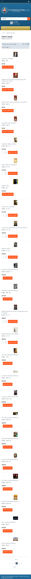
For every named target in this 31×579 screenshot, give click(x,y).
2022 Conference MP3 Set (9, 543)
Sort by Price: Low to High (10, 44)
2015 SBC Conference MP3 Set (10, 417)
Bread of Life (5, 186)
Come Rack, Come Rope (8, 206)
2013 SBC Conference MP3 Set (10, 376)
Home (3, 33)
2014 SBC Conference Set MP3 (10, 396)
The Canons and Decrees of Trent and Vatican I (14, 227)
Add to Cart (13, 152)
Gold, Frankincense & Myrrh (9, 165)
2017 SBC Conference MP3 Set (10, 459)
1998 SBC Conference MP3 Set (10, 290)
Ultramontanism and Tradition (10, 334)
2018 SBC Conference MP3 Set (10, 480)
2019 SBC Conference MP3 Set (10, 501)
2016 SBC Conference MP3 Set (10, 438)
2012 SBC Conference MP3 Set (10, 269)
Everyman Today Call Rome (9, 144)
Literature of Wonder (7, 58)
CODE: (3, 60)
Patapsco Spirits (6, 248)
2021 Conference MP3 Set (9, 522)
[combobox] (14, 18)
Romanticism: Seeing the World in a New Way (14, 102)
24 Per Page (6, 47)
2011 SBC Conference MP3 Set (10, 355)
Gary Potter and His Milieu (9, 123)
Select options (8, 67)
